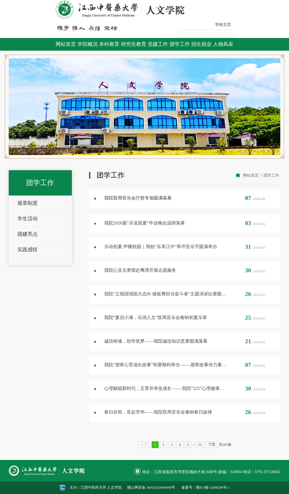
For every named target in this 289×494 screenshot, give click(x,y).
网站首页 (66, 44)
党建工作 (158, 44)
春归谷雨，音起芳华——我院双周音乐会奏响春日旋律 (158, 421)
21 (200, 459)
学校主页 (223, 24)
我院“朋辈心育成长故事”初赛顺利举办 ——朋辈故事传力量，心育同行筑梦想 (165, 374)
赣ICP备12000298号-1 (212, 487)
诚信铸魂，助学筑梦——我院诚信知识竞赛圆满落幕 (156, 350)
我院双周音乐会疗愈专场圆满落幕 (138, 199)
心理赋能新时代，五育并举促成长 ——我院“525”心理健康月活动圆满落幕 (165, 398)
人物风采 (223, 44)
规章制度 (27, 209)
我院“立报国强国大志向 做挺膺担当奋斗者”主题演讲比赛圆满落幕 (165, 303)
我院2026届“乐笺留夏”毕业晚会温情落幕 (144, 232)
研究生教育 (133, 44)
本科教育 (109, 44)
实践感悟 (27, 256)
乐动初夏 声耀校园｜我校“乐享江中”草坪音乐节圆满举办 (160, 256)
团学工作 (180, 44)
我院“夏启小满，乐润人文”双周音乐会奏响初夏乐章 (155, 327)
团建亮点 (27, 240)
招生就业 (201, 44)
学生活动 (27, 225)
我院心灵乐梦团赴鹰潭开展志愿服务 (140, 279)
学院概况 (88, 44)
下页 (211, 459)
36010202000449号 (161, 487)
